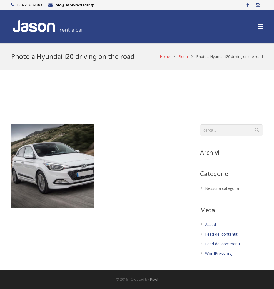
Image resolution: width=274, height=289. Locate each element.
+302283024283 (29, 5)
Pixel (154, 279)
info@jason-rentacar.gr (74, 5)
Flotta (183, 56)
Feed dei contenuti (221, 234)
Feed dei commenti (222, 243)
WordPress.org (218, 253)
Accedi (211, 224)
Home (165, 56)
